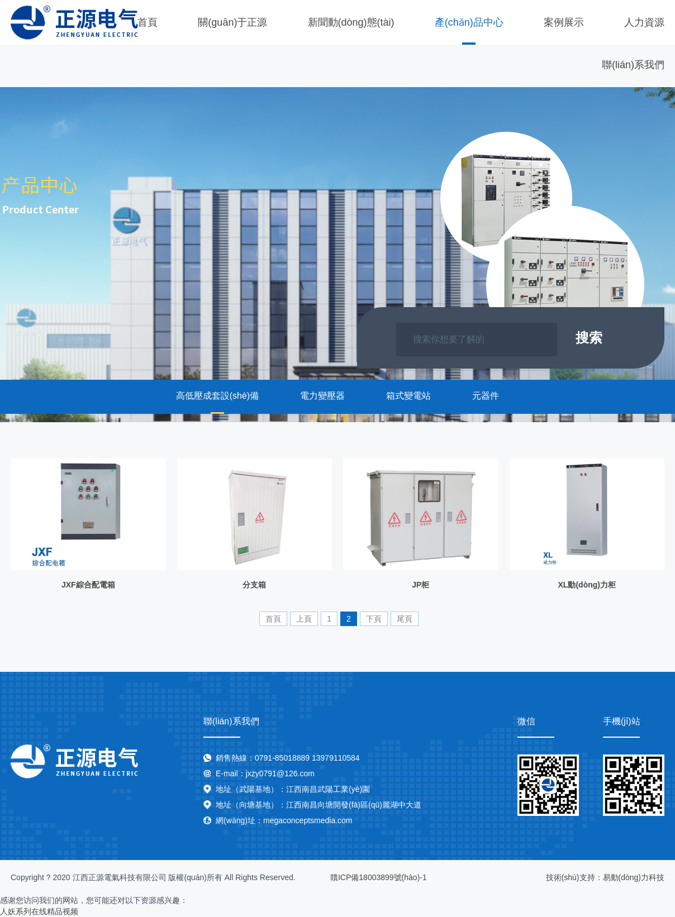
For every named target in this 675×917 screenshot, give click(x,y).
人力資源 (644, 22)
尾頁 (404, 618)
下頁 (374, 618)
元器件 (485, 395)
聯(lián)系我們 (633, 64)
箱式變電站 (408, 395)
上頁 (304, 618)
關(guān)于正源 (232, 22)
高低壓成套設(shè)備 (217, 395)
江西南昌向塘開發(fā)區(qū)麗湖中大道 (353, 804)
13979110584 (336, 757)
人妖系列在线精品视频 (39, 911)
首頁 (147, 22)
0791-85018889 (282, 757)
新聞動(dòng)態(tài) (351, 22)
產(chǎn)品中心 (469, 22)
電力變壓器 (322, 395)
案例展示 (564, 22)
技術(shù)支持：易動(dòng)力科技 (605, 877)
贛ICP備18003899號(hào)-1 (378, 877)
